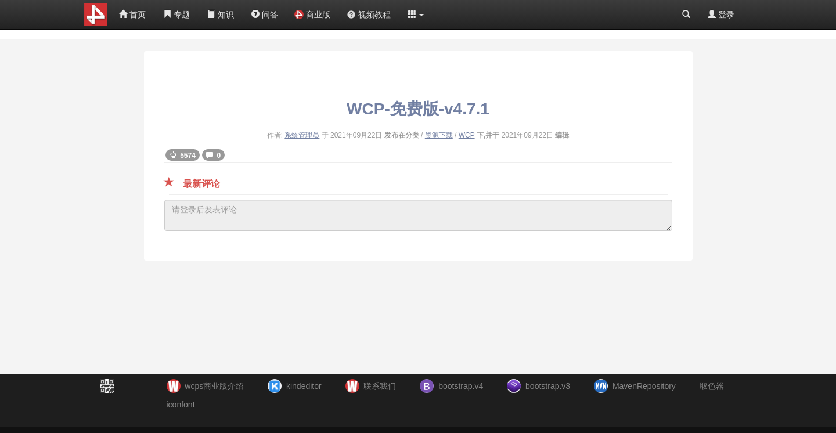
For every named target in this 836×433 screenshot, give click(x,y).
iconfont (181, 404)
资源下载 (439, 135)
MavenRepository (644, 386)
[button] (416, 14)
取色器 (712, 386)
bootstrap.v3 (547, 386)
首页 (132, 14)
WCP (467, 135)
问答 (264, 14)
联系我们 (379, 386)
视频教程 (369, 14)
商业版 (312, 14)
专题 (176, 14)
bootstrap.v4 (460, 386)
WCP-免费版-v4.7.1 (418, 109)
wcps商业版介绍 (214, 386)
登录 (721, 14)
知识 (220, 14)
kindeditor (304, 386)
